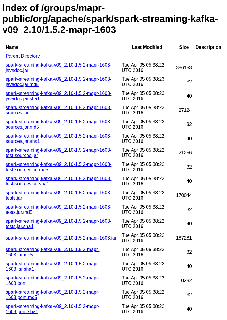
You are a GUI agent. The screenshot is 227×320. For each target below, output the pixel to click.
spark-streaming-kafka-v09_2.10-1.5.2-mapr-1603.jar (61, 237)
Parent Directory (23, 56)
